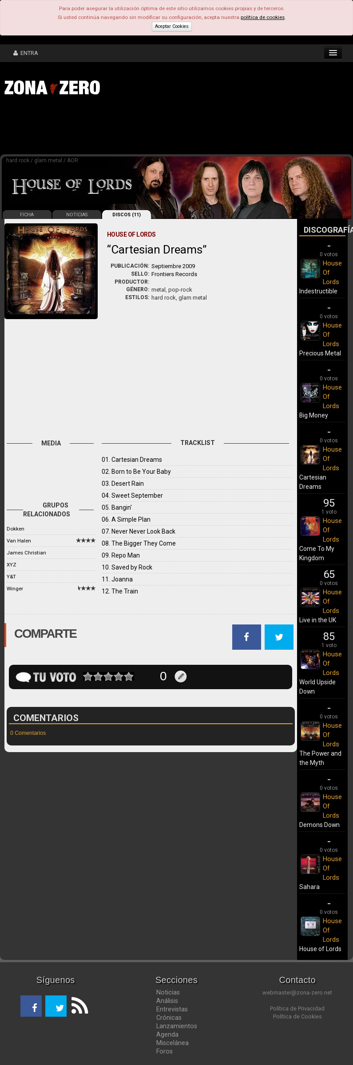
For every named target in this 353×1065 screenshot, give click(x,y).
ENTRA (25, 53)
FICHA (27, 215)
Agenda (167, 1034)
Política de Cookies (297, 1016)
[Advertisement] (137, 127)
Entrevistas (172, 1009)
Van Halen (19, 541)
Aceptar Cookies (172, 26)
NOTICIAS (76, 215)
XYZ (11, 565)
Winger (15, 588)
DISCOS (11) (126, 215)
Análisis (167, 1000)
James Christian (26, 553)
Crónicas (169, 1017)
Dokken (15, 529)
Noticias (168, 992)
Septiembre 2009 (173, 266)
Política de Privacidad (297, 1008)
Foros (164, 1051)
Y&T (11, 576)
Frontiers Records (174, 274)
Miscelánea (172, 1042)
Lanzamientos (176, 1026)
